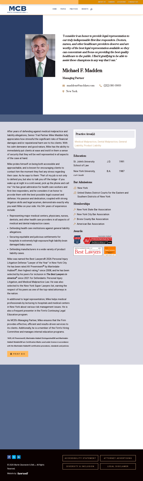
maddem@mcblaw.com (80, 85)
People (63, 9)
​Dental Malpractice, (108, 141)
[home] (17, 9)
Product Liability (92, 145)
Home (55, 9)
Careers (111, 2)
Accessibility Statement (81, 458)
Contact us (133, 2)
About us (102, 2)
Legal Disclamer (118, 466)
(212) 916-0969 (112, 85)
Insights (85, 9)
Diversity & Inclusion (81, 466)
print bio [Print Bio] (17, 354)
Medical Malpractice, (86, 141)
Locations (121, 2)
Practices (74, 9)
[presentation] (106, 422)
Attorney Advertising (119, 458)
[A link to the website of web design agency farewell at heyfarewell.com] (23, 473)
